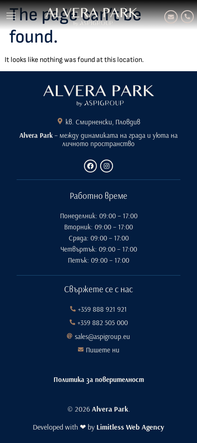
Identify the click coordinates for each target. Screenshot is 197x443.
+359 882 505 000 (103, 322)
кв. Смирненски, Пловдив (103, 121)
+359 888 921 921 (102, 309)
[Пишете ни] (81, 349)
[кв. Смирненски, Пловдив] (60, 121)
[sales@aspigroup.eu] (69, 336)
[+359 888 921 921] (187, 16)
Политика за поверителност (99, 379)
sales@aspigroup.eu (102, 336)
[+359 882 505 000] (72, 322)
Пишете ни (102, 349)
